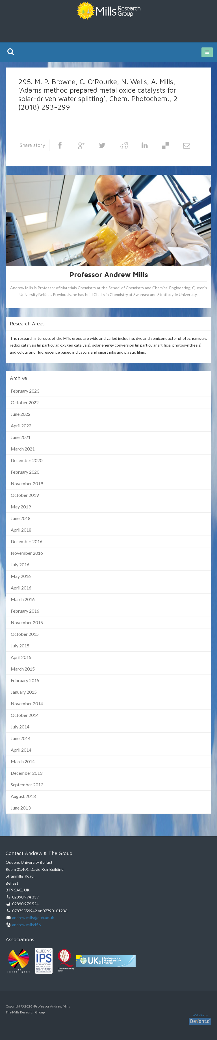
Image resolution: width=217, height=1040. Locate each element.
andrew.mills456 (26, 924)
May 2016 (21, 576)
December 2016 (26, 541)
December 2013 (26, 773)
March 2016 (23, 599)
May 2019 (21, 506)
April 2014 (21, 749)
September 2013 (27, 784)
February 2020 (25, 472)
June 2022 (21, 414)
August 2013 (23, 796)
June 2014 (21, 738)
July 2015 (20, 645)
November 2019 (27, 483)
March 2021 (23, 448)
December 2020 (26, 460)
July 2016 (20, 564)
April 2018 (21, 529)
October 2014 (25, 715)
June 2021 (21, 437)
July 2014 (20, 726)
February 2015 (25, 680)
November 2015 (27, 622)
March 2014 (23, 761)
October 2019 (25, 495)
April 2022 (21, 425)
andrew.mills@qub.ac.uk (33, 917)
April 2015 (21, 657)
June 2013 (21, 807)
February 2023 (25, 390)
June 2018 (21, 518)
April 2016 (21, 587)
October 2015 (25, 634)
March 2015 (23, 668)
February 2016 (25, 610)
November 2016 (27, 553)
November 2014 (27, 703)
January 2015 (24, 692)
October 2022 (25, 402)
